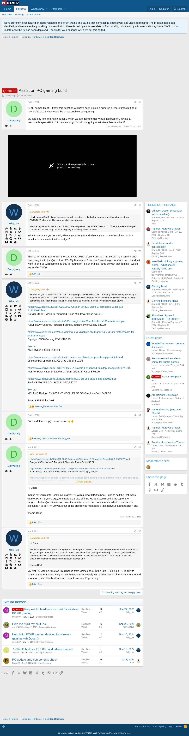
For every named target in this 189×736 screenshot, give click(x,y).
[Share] (135, 102)
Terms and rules (142, 726)
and (49, 406)
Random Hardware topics (165, 228)
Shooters (155, 404)
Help (171, 726)
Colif (132, 662)
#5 (140, 415)
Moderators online (158, 461)
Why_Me (130, 612)
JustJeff (15, 652)
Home (7, 8)
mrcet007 (16, 617)
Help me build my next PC (29, 624)
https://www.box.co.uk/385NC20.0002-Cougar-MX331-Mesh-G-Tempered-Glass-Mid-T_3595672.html (80, 459)
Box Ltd (32, 346)
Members (57, 8)
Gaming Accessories (161, 256)
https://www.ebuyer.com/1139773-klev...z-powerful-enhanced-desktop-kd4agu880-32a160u (79, 367)
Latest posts (154, 338)
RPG (153, 223)
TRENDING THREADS (161, 205)
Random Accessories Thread (167, 442)
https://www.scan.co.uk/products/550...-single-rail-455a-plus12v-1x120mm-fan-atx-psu (76, 321)
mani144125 (17, 627)
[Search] (179, 9)
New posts (7, 14)
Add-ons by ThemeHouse (120, 733)
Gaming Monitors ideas (164, 300)
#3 (140, 251)
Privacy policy (159, 726)
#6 (140, 447)
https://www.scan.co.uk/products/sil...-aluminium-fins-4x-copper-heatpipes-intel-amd (75, 357)
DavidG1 (16, 663)
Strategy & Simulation (162, 353)
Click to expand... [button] (84, 481)
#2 (140, 205)
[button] (46, 9)
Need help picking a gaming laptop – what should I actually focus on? (167, 265)
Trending (19, 14)
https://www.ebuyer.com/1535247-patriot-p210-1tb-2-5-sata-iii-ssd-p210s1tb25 (72, 378)
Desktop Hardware (44, 617)
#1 (140, 102)
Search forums (33, 14)
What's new (37, 8)
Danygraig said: (37, 211)
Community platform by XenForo (83, 733)
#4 (140, 283)
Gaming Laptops (159, 281)
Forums (21, 8)
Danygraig (10, 95)
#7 (140, 531)
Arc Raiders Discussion (164, 394)
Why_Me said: (37, 454)
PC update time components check (34, 659)
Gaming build (159, 286)
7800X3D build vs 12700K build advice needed (42, 649)
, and (51, 438)
